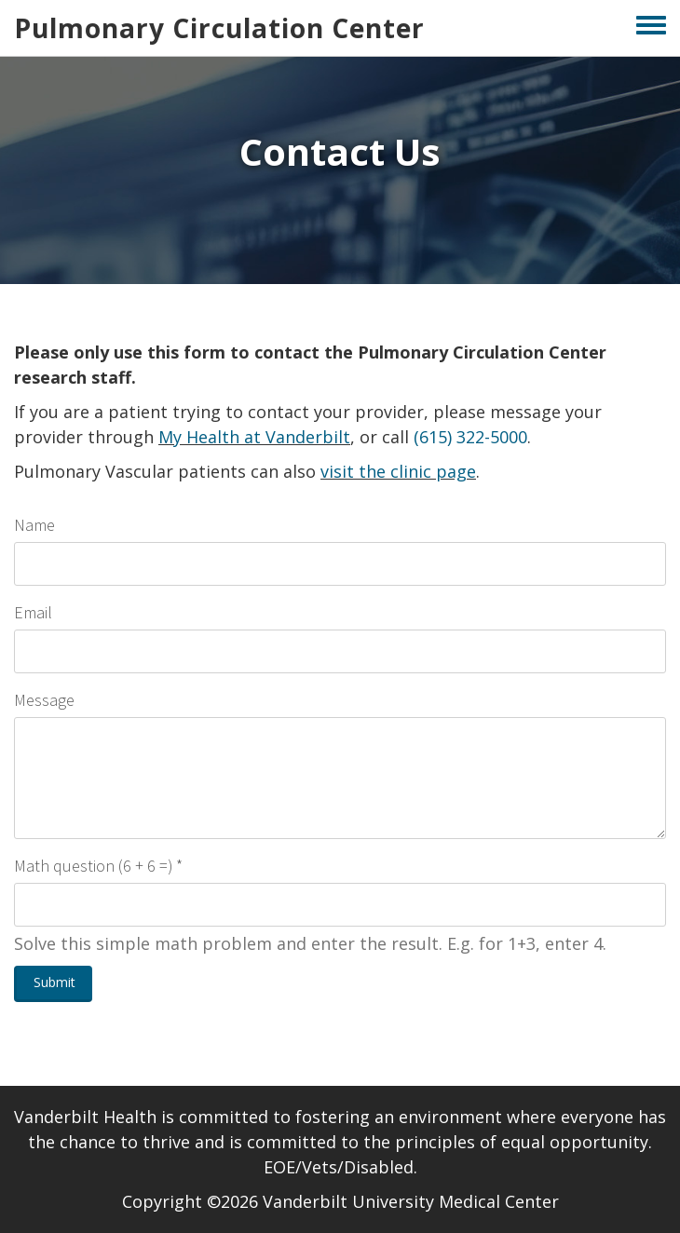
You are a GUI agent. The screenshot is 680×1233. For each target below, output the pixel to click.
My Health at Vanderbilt (254, 437)
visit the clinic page (398, 471)
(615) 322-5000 (470, 437)
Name (34, 524)
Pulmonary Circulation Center (219, 28)
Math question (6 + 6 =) (93, 865)
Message (44, 700)
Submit (54, 982)
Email (33, 612)
